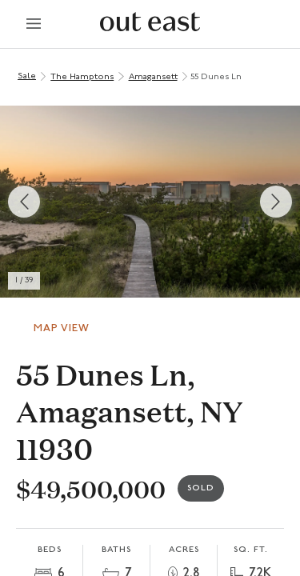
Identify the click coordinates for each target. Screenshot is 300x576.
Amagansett (153, 77)
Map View (62, 328)
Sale (27, 76)
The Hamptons (82, 77)
